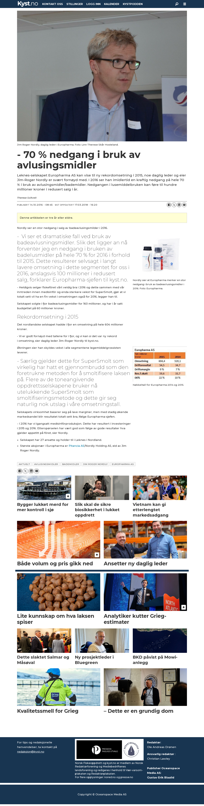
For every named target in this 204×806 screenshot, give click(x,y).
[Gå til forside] (28, 4)
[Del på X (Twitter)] (174, 204)
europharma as (123, 464)
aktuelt (24, 464)
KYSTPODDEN (133, 4)
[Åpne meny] (184, 4)
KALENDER (111, 4)
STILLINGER (74, 4)
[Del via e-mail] (184, 204)
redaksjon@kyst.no (30, 751)
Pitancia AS (76, 445)
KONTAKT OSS (52, 4)
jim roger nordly (95, 464)
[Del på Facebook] (169, 204)
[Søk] (177, 4)
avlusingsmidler (46, 464)
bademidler (70, 464)
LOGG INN (93, 4)
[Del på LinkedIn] (179, 204)
